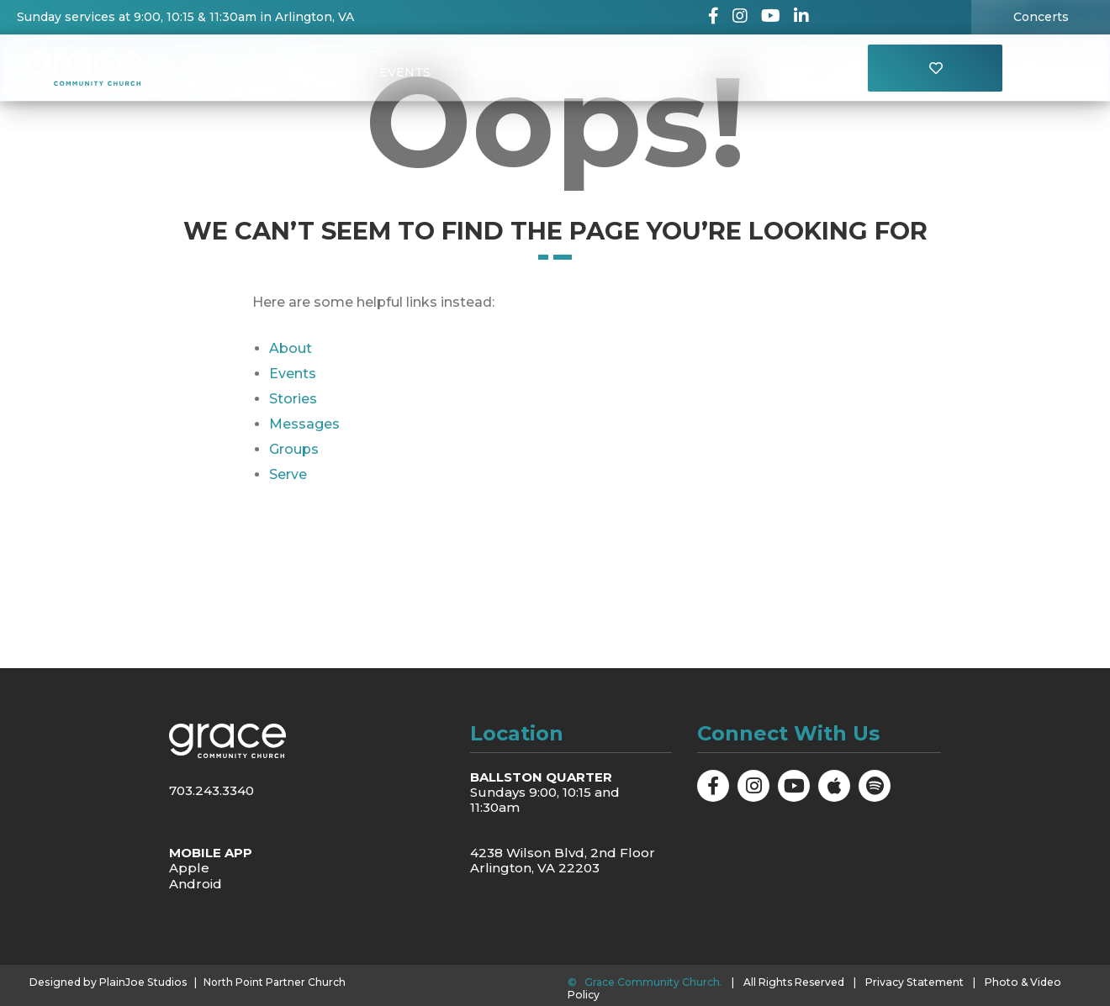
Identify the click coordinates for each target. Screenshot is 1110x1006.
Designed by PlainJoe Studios (105, 982)
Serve (288, 474)
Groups (497, 72)
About (315, 72)
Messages (599, 72)
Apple (189, 868)
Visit (690, 72)
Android (195, 883)
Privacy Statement (913, 982)
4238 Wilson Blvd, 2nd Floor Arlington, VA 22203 (562, 860)
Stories (293, 399)
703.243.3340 (211, 790)
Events (404, 72)
